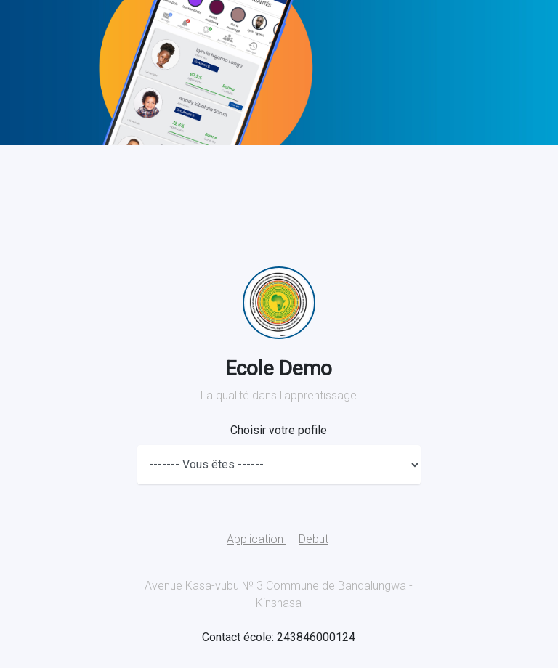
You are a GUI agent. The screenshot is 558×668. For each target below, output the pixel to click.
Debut (313, 539)
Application (256, 539)
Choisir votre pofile (278, 430)
